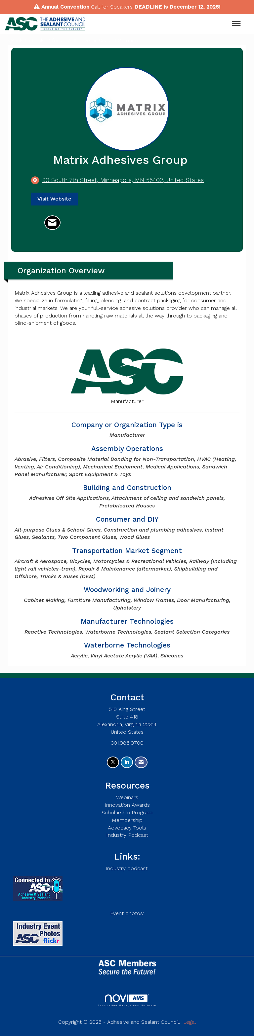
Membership (127, 820)
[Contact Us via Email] (141, 762)
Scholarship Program (127, 812)
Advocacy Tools (127, 828)
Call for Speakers (112, 7)
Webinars (127, 797)
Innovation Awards (127, 805)
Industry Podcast (127, 835)
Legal (189, 1022)
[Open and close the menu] (166, 24)
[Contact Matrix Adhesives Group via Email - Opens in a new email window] (52, 222)
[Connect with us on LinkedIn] (127, 762)
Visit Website (54, 199)
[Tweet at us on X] (113, 762)
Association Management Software (127, 1000)
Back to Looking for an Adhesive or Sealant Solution (73, 40)
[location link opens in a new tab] (123, 180)
